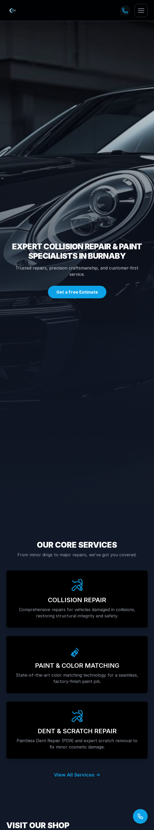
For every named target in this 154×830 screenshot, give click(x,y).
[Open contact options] (140, 816)
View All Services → (77, 775)
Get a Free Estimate (77, 292)
